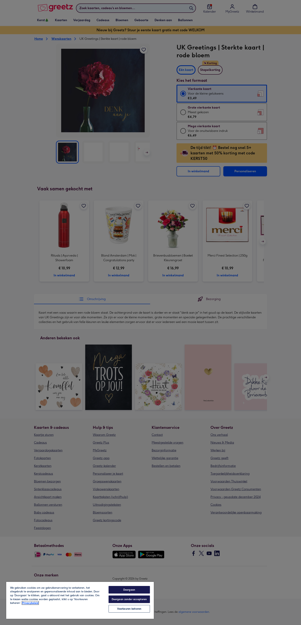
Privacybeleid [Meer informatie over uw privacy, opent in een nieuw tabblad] (30, 602)
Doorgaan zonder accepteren (129, 599)
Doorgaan (129, 589)
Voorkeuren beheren (129, 608)
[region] (80, 600)
